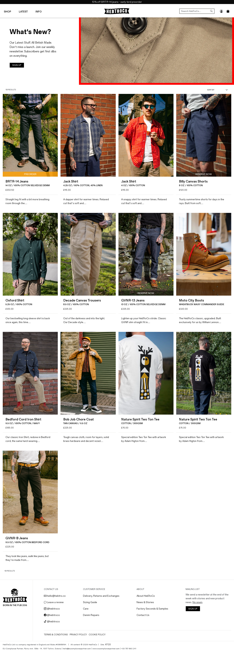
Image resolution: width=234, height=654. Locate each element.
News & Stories (145, 604)
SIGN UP (16, 65)
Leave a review (55, 604)
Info (38, 11)
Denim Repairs (92, 617)
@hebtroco (53, 610)
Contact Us (143, 617)
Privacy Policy (79, 637)
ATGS (107, 646)
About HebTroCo (146, 598)
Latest (23, 11)
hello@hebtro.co (56, 598)
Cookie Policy (98, 637)
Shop (7, 11)
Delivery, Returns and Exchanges (102, 598)
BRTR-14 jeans (110, 1)
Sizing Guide (91, 604)
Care (86, 610)
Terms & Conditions (57, 637)
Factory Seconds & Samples (153, 610)
